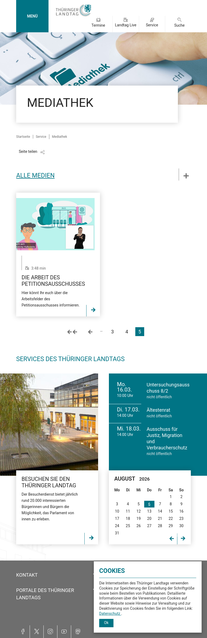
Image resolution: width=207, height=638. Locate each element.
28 (160, 526)
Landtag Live (125, 25)
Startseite (23, 137)
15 (170, 511)
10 (117, 511)
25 (128, 526)
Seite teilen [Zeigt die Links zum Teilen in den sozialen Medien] (28, 151)
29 (170, 526)
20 (149, 518)
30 (181, 526)
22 (170, 518)
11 (128, 511)
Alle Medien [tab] (35, 175)
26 (138, 526)
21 (160, 518)
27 (149, 526)
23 (181, 518)
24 (117, 526)
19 (138, 518)
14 (160, 511)
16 (181, 511)
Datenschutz (110, 613)
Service (152, 25)
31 (117, 533)
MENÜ (32, 16)
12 (138, 511)
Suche (179, 25)
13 (149, 511)
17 (117, 518)
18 (128, 518)
